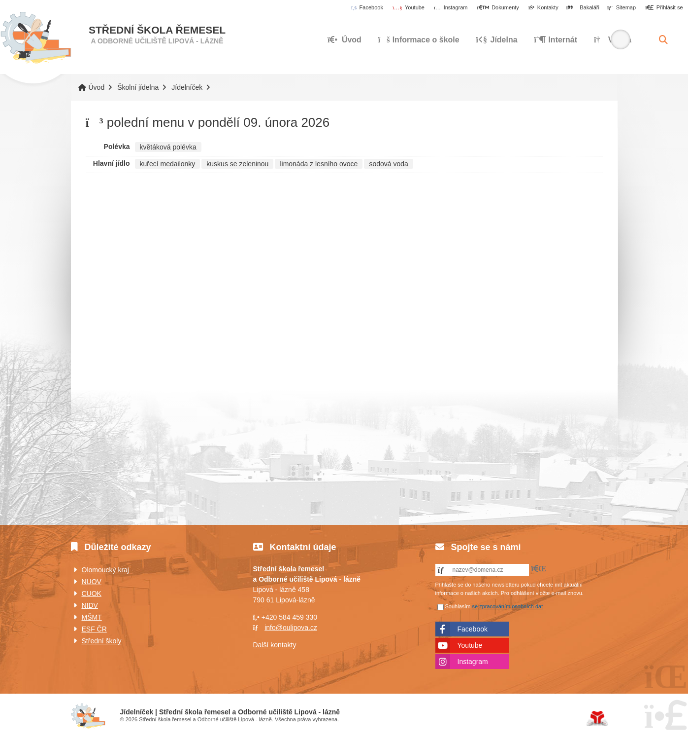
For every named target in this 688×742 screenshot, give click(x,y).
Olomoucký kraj (105, 570)
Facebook (473, 629)
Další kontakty (274, 645)
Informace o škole (418, 40)
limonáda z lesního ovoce (319, 164)
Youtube (470, 645)
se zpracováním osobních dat (507, 606)
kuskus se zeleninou (237, 164)
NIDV (90, 605)
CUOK (91, 593)
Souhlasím (458, 606)
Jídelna (497, 40)
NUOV (91, 582)
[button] (664, 7)
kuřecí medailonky (168, 164)
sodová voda (388, 164)
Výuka (612, 40)
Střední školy (102, 641)
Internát (556, 40)
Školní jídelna (138, 87)
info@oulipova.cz (290, 627)
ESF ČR (94, 629)
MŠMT (92, 617)
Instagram (473, 662)
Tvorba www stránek (597, 718)
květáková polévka (168, 147)
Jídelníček (186, 87)
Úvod (35, 38)
